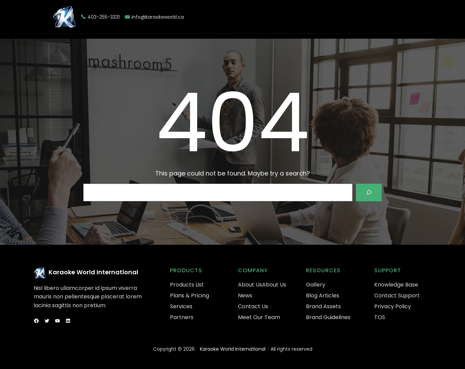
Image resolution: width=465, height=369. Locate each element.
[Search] (369, 192)
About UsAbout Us (262, 285)
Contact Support (397, 295)
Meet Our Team (259, 317)
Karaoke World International (93, 272)
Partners (181, 317)
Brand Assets (323, 306)
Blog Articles (322, 295)
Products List (187, 285)
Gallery (315, 285)
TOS (379, 317)
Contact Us (253, 306)
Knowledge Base (396, 285)
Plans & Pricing (189, 295)
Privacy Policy (392, 306)
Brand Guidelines (328, 317)
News (245, 295)
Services (181, 306)
